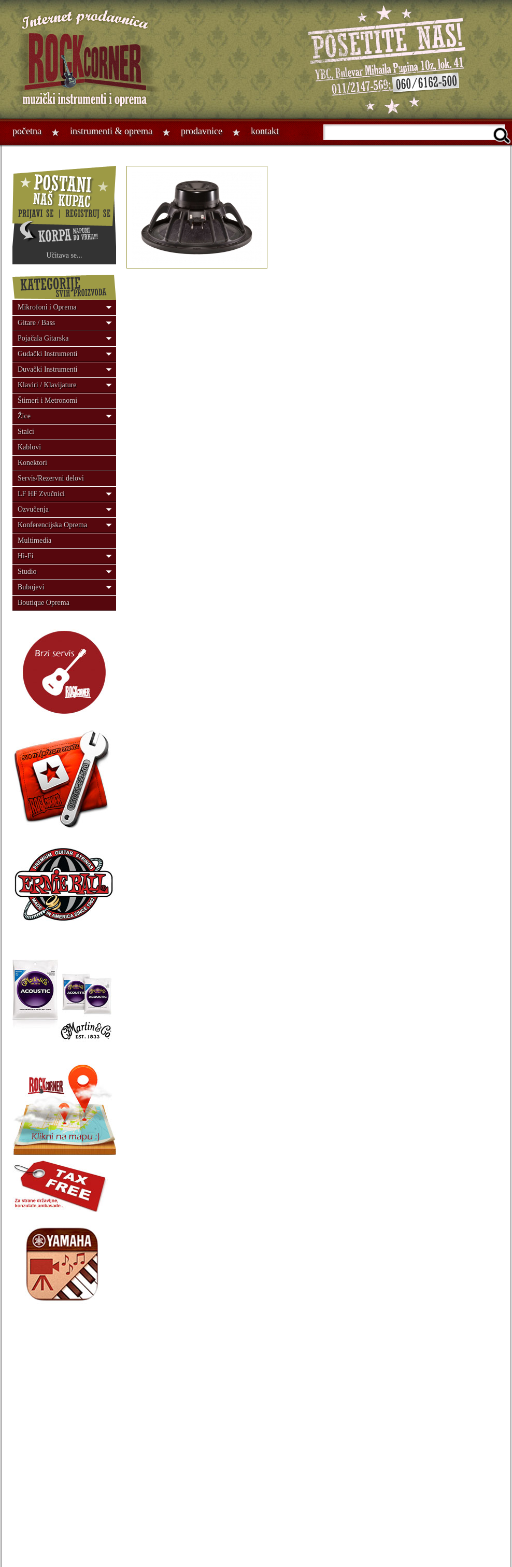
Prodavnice (201, 131)
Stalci (26, 431)
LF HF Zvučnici (41, 494)
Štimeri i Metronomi (47, 400)
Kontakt (265, 131)
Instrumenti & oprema (111, 131)
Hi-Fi (25, 556)
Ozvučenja (33, 509)
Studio (27, 571)
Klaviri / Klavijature (47, 385)
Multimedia (34, 540)
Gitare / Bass (36, 323)
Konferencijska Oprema (52, 525)
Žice (24, 416)
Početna (26, 131)
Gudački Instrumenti (47, 354)
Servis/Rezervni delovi (51, 478)
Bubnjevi (31, 587)
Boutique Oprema (43, 602)
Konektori (32, 463)
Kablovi (29, 447)
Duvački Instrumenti (47, 369)
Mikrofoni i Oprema (47, 307)
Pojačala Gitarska (43, 338)
